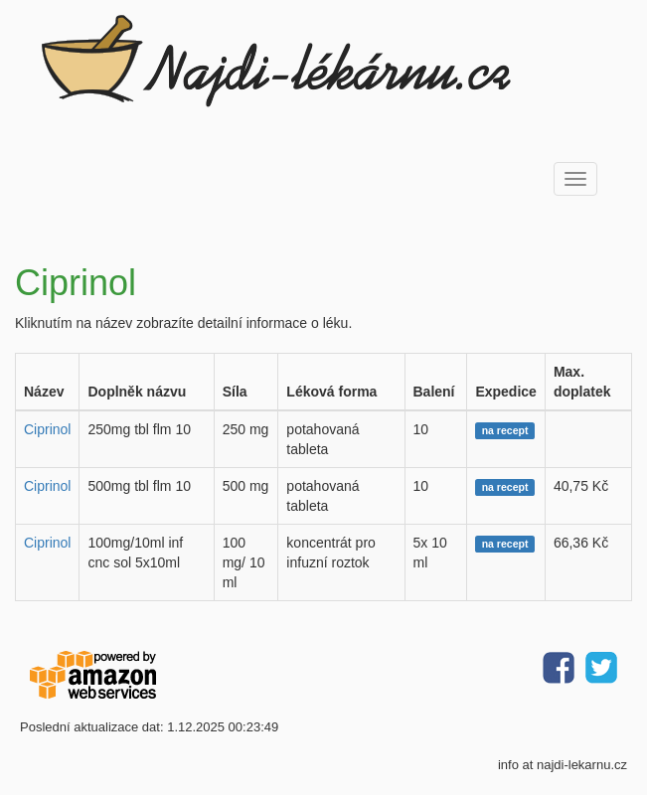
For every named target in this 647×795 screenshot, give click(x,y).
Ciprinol (47, 429)
